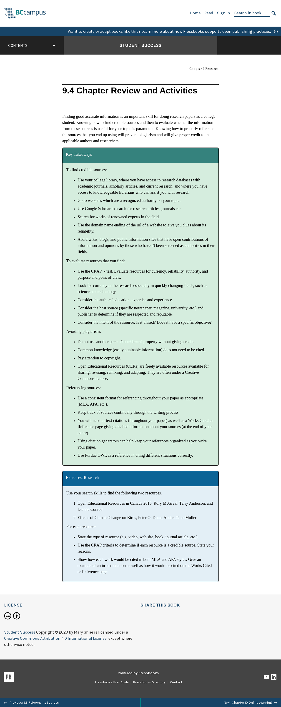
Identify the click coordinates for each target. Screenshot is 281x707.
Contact (176, 682)
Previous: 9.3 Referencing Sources (31, 702)
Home (195, 12)
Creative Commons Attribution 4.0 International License (55, 638)
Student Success (19, 632)
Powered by (138, 673)
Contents (31, 45)
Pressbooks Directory (149, 682)
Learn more (151, 31)
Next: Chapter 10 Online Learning (250, 702)
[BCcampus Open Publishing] (25, 13)
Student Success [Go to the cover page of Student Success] (140, 45)
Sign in (223, 12)
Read (208, 12)
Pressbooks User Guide (111, 682)
